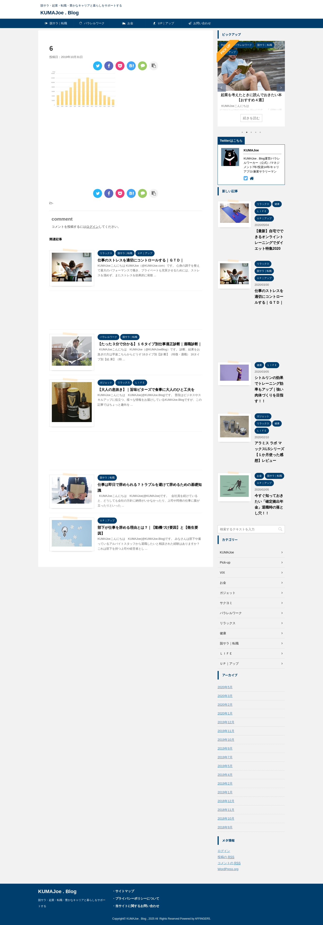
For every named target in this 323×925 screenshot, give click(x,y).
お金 (127, 23)
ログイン (92, 226)
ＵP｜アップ (163, 23)
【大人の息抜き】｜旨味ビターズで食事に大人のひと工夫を (146, 390)
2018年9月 (225, 827)
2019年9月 (225, 748)
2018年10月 (226, 818)
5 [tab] (260, 132)
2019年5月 (225, 766)
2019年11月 (226, 731)
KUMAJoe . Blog (59, 12)
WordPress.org (228, 869)
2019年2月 (225, 783)
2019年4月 (225, 775)
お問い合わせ (199, 23)
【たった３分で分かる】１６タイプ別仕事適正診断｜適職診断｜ (150, 344)
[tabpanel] (251, 84)
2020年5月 (225, 687)
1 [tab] (242, 132)
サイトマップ (124, 891)
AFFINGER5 (202, 918)
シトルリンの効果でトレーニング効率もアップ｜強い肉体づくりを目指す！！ (269, 389)
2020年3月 (225, 696)
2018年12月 (226, 801)
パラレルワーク (92, 23)
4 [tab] (255, 132)
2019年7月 (225, 757)
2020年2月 (225, 704)
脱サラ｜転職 (56, 23)
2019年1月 (225, 792)
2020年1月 (225, 713)
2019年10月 (226, 739)
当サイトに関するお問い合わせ (137, 906)
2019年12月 (226, 722)
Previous (222, 88)
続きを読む (251, 118)
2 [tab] (246, 132)
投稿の (226, 857)
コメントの (229, 863)
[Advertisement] (87, 149)
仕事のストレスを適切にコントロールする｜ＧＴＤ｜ (141, 260)
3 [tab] (251, 132)
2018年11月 (226, 810)
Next (281, 88)
